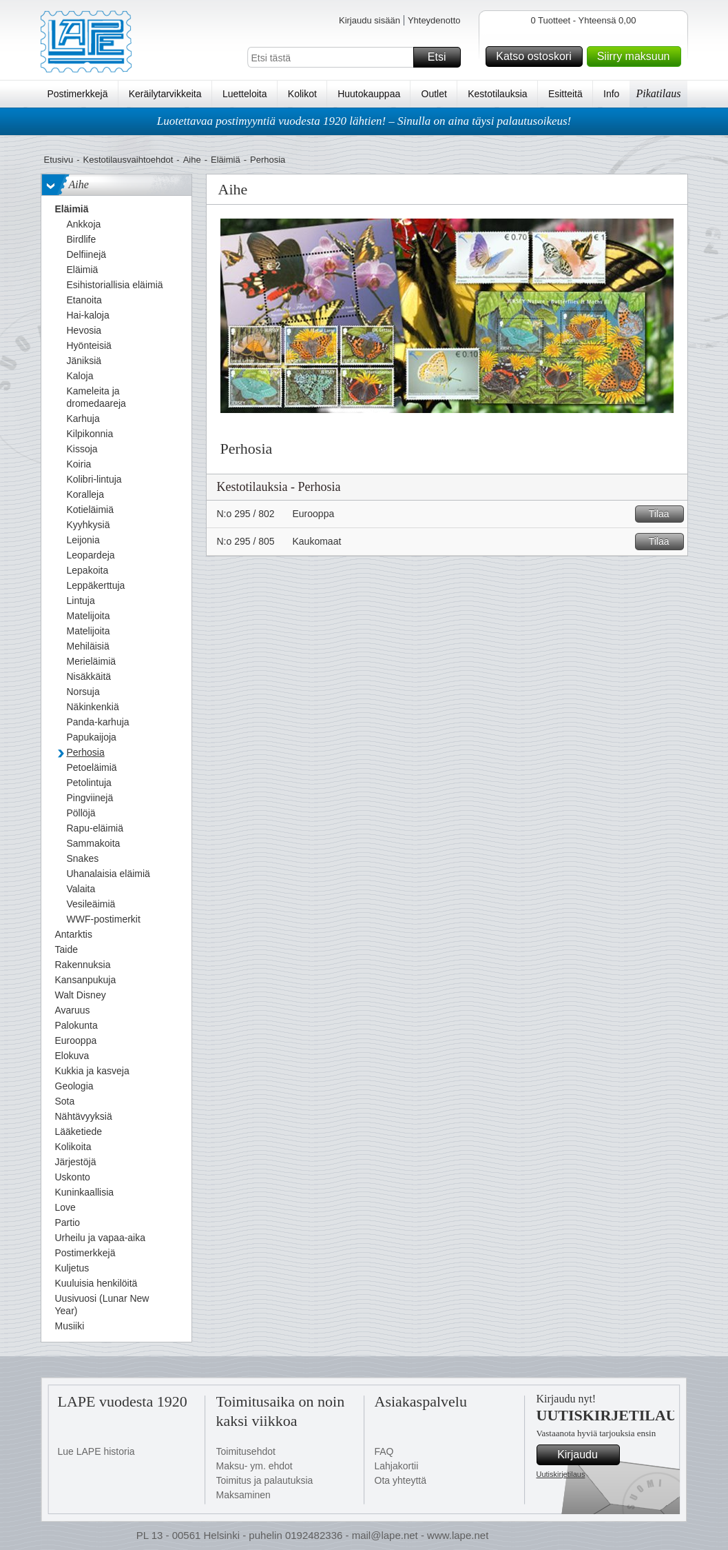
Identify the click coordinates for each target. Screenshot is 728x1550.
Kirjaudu (586, 1455)
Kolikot (302, 93)
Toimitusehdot (245, 1451)
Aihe (192, 159)
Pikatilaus (658, 93)
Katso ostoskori (537, 56)
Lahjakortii (397, 1465)
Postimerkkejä (78, 93)
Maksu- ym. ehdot (254, 1465)
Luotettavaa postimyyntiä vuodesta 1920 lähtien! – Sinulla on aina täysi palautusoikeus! (364, 121)
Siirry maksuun (637, 56)
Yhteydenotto (434, 20)
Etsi (442, 57)
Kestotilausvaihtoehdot (128, 159)
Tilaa (664, 514)
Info (611, 93)
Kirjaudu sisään (369, 20)
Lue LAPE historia (96, 1451)
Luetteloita (244, 93)
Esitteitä (565, 93)
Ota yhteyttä (400, 1480)
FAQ (384, 1451)
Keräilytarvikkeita (165, 93)
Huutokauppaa (368, 93)
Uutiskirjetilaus (561, 1474)
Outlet (434, 93)
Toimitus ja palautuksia (264, 1480)
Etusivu (59, 159)
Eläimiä (225, 159)
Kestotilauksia (497, 93)
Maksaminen (243, 1494)
